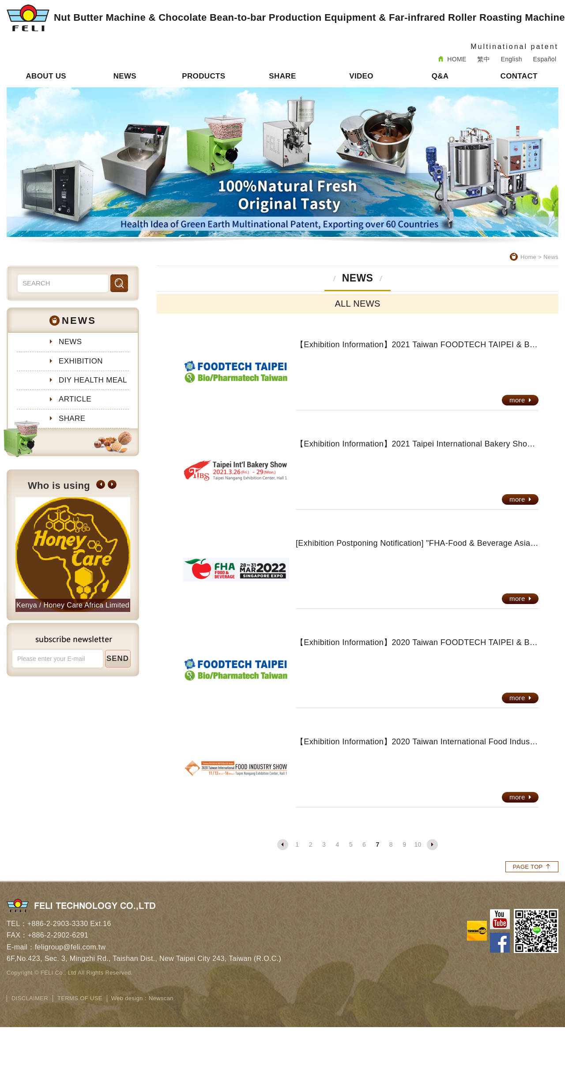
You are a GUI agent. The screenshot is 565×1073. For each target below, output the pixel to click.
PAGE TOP (532, 866)
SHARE (282, 76)
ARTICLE (75, 399)
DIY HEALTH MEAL (93, 380)
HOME (452, 59)
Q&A (440, 76)
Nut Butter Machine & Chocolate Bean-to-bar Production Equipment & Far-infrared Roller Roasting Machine (286, 18)
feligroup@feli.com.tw (70, 947)
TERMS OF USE (79, 998)
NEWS (124, 76)
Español (544, 59)
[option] (72, 554)
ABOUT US (46, 76)
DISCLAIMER (29, 998)
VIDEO (361, 76)
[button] (100, 484)
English (511, 59)
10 (417, 844)
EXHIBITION (81, 361)
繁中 (483, 59)
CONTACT (519, 76)
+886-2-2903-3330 (57, 923)
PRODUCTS (203, 76)
